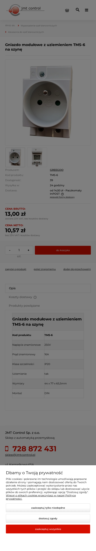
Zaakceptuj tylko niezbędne (48, 507)
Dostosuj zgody (48, 518)
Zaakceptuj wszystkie (48, 529)
